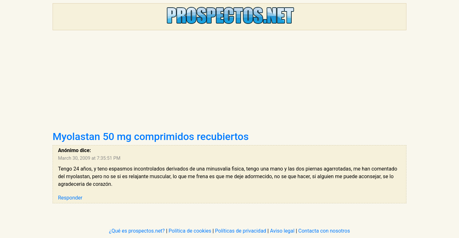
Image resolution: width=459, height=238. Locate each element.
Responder (70, 198)
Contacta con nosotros (324, 231)
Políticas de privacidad (240, 231)
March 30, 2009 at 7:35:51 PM (89, 158)
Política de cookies (190, 231)
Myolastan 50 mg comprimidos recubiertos (151, 136)
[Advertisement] (229, 82)
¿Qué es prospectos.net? (137, 231)
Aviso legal (282, 231)
